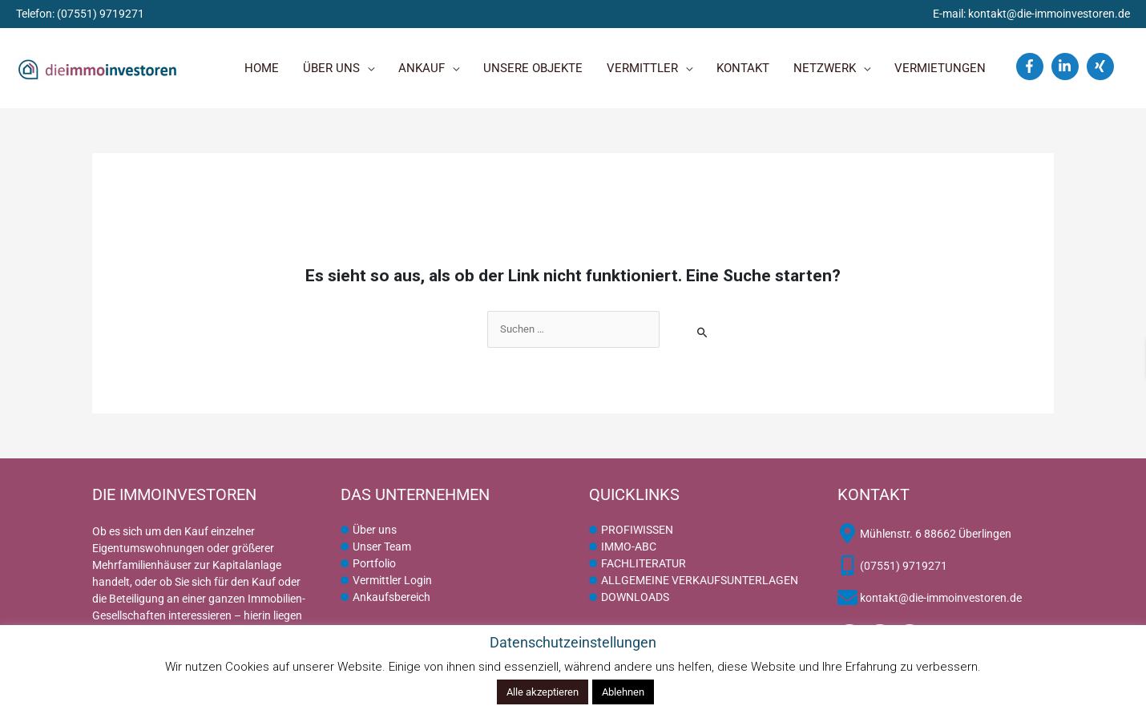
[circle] (369, 530)
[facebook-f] (1032, 66)
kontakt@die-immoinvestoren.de (1049, 13)
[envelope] (929, 598)
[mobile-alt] (892, 566)
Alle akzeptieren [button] (542, 692)
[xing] (1102, 66)
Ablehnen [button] (623, 692)
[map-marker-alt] (924, 534)
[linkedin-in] (1067, 66)
